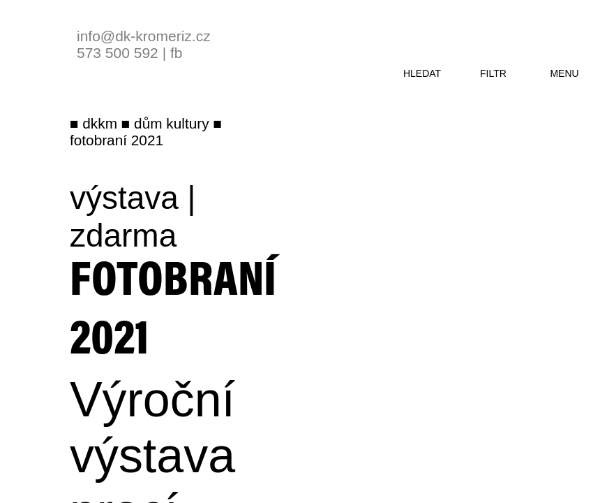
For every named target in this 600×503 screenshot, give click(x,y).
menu (564, 73)
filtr (493, 73)
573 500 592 (117, 53)
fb (176, 53)
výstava (124, 198)
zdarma (123, 235)
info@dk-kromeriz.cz (144, 36)
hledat (422, 73)
